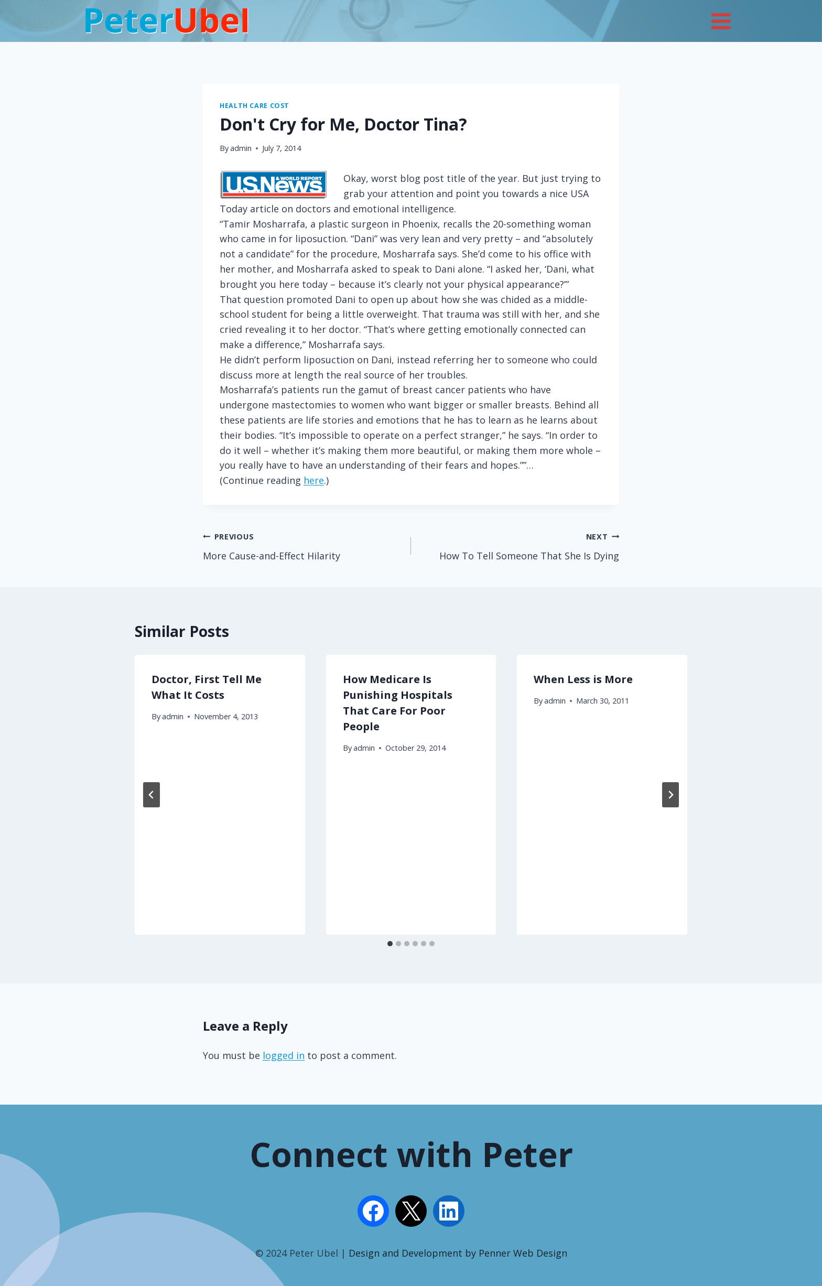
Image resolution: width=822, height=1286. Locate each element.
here (314, 480)
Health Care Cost (254, 105)
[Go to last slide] (151, 794)
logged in (284, 1055)
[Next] (670, 794)
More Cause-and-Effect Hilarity (302, 545)
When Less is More (583, 679)
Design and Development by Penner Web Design (458, 1253)
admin (241, 148)
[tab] (390, 943)
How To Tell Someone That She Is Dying (519, 545)
